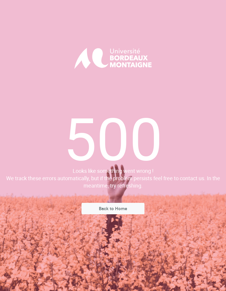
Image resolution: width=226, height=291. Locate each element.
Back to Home (113, 208)
